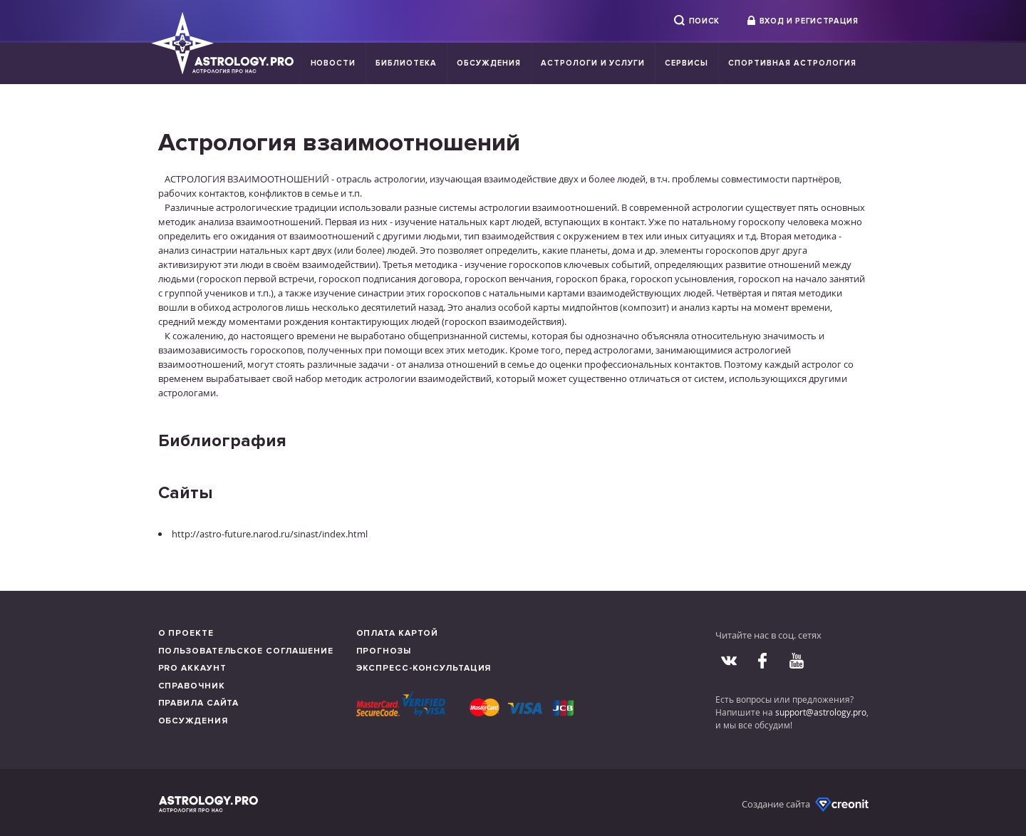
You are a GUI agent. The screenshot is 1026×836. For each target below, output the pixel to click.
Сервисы (686, 63)
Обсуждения (489, 63)
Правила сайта (198, 703)
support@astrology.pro (820, 712)
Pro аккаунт (192, 668)
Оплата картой (397, 633)
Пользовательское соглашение (245, 651)
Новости (333, 63)
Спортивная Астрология (792, 63)
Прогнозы (383, 651)
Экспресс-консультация (424, 668)
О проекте (186, 633)
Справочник (191, 686)
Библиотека (406, 63)
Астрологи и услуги (593, 63)
